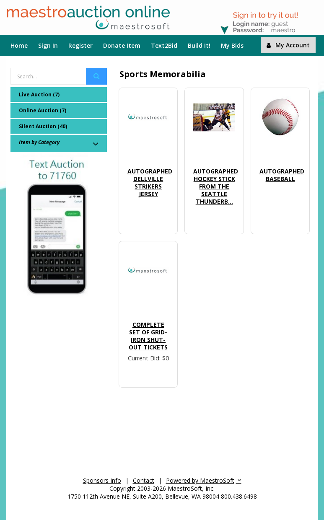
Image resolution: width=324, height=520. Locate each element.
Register (80, 45)
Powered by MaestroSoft (200, 480)
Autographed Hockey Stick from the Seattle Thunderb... (215, 186)
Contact (143, 480)
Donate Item (121, 45)
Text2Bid (164, 45)
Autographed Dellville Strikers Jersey (149, 182)
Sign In (48, 45)
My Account (288, 45)
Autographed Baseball (281, 175)
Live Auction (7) (39, 94)
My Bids (232, 45)
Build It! (199, 45)
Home (19, 45)
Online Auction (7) (42, 110)
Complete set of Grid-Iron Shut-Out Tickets (148, 336)
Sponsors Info (102, 480)
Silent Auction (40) (43, 126)
